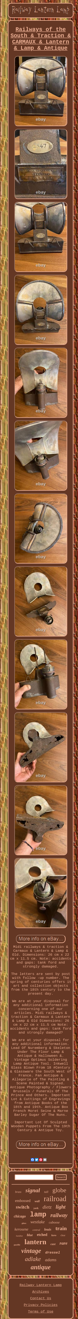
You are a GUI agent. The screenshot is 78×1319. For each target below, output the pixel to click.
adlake (33, 1259)
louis (47, 1229)
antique (40, 1267)
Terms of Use (40, 1312)
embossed (23, 1200)
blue (30, 1235)
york (36, 1208)
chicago (20, 1216)
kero (54, 1235)
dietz (47, 1207)
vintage (31, 1250)
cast (52, 1244)
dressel (52, 1253)
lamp (38, 1215)
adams (50, 1259)
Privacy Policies (41, 1305)
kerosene (21, 1229)
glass (24, 1223)
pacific (17, 1244)
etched (42, 1235)
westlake (37, 1222)
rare (63, 1243)
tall (46, 1191)
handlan (19, 1236)
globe (59, 1190)
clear (62, 1235)
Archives (40, 1292)
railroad (55, 1199)
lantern (35, 1242)
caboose (54, 1222)
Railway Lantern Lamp (40, 1285)
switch (22, 1207)
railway (59, 1215)
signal (32, 1190)
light (60, 1207)
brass (18, 1191)
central (36, 1229)
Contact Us (40, 1298)
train (61, 1228)
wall (37, 1201)
